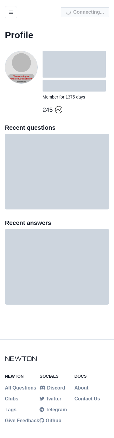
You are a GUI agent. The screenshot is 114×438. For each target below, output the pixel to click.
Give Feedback (22, 420)
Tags (10, 409)
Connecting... (85, 13)
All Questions (20, 387)
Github (50, 420)
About (81, 387)
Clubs (11, 398)
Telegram (53, 409)
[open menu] (11, 12)
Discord (52, 387)
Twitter (50, 398)
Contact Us (87, 398)
